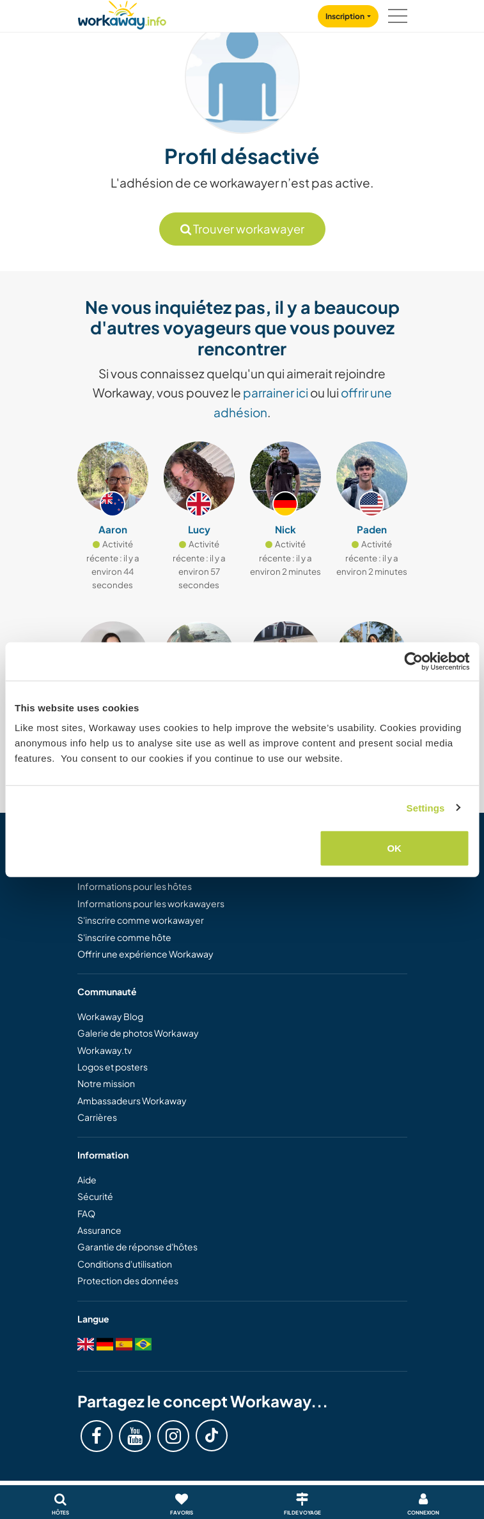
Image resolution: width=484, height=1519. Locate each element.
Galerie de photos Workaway (138, 1033)
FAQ (86, 1213)
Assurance (99, 1230)
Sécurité (95, 1196)
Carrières (97, 1117)
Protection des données (127, 1280)
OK (394, 848)
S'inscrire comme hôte (124, 937)
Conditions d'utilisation (124, 1264)
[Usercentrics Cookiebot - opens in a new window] (413, 661)
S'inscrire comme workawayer (140, 920)
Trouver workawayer (242, 228)
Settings (426, 807)
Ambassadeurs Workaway (132, 1100)
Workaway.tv (104, 1050)
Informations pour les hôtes (134, 886)
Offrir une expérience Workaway (145, 954)
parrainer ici (275, 392)
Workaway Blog (110, 1016)
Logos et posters (112, 1066)
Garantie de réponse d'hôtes (137, 1246)
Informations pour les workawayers (150, 903)
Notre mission (106, 1083)
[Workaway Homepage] (122, 13)
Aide (87, 1179)
